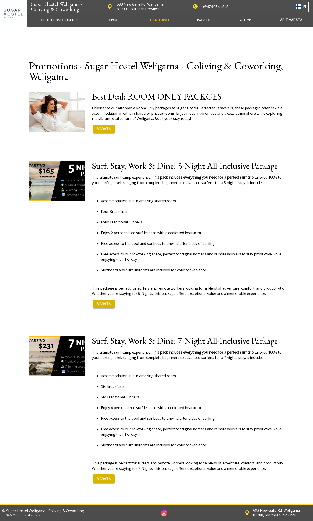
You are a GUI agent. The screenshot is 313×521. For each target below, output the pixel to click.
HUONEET (114, 20)
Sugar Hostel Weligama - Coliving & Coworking (56, 6)
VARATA (104, 129)
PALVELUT (204, 20)
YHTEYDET (247, 20)
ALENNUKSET (159, 20)
